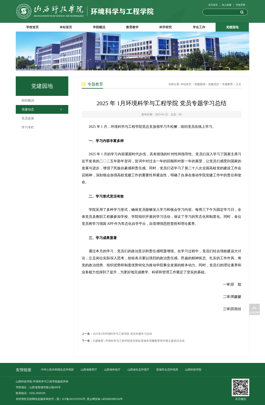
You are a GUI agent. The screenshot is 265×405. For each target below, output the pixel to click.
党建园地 (232, 27)
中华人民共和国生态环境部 (57, 369)
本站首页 (66, 27)
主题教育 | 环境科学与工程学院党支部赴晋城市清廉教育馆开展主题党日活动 (138, 340)
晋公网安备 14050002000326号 (105, 399)
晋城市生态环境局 (167, 369)
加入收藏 (226, 5)
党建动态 (28, 109)
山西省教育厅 (89, 369)
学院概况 (99, 27)
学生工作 (199, 27)
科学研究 (165, 27)
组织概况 (28, 100)
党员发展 (28, 118)
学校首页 (32, 27)
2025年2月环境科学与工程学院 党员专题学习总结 (122, 333)
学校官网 (240, 5)
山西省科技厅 (112, 369)
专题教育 (227, 84)
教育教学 (132, 27)
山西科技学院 (193, 369)
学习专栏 (28, 127)
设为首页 (213, 5)
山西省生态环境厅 (138, 369)
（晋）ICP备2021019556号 (69, 399)
